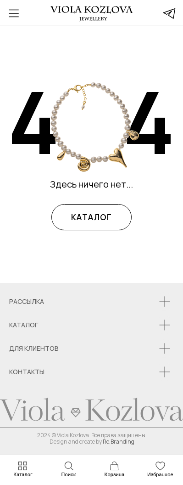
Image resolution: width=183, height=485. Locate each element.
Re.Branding (118, 441)
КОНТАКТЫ (26, 371)
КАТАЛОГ (91, 217)
